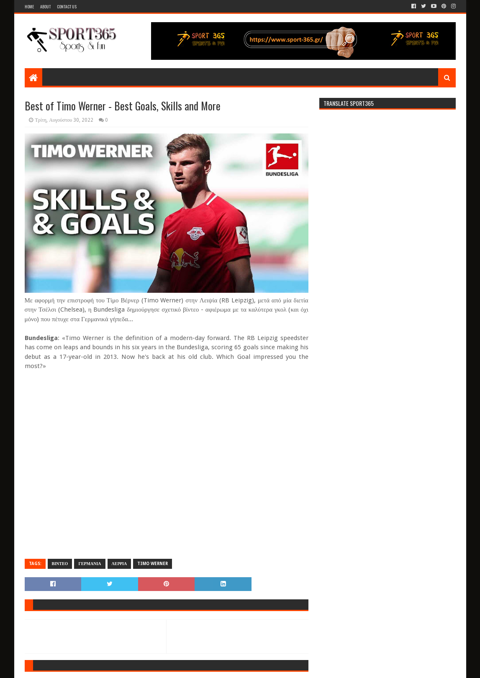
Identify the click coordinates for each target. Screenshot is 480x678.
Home (29, 6)
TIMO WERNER (152, 563)
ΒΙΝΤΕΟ (60, 563)
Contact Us (67, 6)
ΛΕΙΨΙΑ (119, 563)
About (45, 6)
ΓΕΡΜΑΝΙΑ (89, 563)
